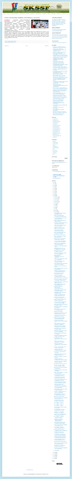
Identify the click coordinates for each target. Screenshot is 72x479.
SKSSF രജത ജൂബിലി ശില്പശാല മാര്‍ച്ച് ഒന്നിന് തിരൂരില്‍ (60, 233)
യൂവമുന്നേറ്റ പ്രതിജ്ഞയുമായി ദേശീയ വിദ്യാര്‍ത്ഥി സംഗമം (59, 295)
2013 (54, 452)
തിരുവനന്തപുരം (59, 24)
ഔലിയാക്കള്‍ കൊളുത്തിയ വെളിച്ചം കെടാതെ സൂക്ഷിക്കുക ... (60, 331)
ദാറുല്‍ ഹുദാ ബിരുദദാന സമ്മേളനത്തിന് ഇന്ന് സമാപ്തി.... (60, 276)
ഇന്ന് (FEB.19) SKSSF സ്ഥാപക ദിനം (60, 363)
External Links (22, 13)
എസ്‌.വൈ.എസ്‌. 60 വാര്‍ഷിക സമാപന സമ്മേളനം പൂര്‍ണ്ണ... (59, 365)
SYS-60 (14, 42)
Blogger (47, 474)
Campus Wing (55, 143)
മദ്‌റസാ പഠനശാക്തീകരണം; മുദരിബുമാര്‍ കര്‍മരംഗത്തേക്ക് (58, 100)
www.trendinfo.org (56, 126)
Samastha (44, 13)
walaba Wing (55, 142)
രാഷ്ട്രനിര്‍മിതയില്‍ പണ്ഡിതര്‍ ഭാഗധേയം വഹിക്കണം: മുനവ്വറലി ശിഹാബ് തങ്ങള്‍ (60, 56)
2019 (54, 188)
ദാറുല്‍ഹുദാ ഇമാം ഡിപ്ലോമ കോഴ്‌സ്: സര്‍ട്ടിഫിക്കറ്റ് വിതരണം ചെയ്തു (60, 98)
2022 (54, 183)
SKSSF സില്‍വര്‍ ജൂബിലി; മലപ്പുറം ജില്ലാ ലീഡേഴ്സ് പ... (60, 221)
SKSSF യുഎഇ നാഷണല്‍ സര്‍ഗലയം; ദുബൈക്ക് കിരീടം (61, 269)
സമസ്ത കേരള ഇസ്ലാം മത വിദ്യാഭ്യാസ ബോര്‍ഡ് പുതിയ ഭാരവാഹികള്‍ (58, 102)
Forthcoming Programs (14, 13)
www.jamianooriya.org (56, 121)
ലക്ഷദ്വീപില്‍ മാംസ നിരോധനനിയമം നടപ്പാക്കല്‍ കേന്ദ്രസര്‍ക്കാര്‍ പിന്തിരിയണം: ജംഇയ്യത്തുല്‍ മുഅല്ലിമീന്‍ (59, 59)
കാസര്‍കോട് (54, 19)
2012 (54, 453)
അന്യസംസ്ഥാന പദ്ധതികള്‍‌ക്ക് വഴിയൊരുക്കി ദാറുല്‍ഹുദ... (59, 239)
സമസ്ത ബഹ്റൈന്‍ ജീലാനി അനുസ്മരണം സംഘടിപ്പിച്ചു (59, 342)
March (55, 210)
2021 (54, 185)
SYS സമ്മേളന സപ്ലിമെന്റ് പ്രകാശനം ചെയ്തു (58, 417)
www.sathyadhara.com (57, 129)
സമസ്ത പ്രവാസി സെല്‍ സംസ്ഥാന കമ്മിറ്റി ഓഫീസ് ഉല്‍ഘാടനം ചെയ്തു (59, 96)
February (55, 211)
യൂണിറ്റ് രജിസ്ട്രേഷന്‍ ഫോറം (60, 162)
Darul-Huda (59, 37)
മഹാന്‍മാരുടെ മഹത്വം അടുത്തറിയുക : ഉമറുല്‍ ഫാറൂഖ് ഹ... (60, 338)
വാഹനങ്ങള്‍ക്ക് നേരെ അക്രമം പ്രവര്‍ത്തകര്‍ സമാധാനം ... (59, 375)
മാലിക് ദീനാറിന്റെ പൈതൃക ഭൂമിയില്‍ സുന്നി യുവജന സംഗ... (60, 398)
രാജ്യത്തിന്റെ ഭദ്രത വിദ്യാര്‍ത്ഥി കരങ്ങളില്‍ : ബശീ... (60, 293)
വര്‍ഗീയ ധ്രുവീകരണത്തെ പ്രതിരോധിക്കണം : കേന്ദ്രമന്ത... (60, 385)
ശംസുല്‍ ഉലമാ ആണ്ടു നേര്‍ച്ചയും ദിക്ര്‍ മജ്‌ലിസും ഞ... (60, 213)
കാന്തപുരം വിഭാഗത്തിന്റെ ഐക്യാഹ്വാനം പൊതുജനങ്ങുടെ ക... (60, 321)
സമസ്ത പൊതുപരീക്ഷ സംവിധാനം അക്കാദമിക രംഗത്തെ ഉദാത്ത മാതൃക (59, 47)
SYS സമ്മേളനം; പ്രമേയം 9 (59, 402)
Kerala (12, 42)
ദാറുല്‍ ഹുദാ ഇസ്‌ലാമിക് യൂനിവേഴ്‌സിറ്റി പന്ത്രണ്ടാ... (59, 230)
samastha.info (55, 118)
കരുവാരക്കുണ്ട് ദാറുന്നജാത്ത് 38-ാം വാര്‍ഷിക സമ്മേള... (60, 329)
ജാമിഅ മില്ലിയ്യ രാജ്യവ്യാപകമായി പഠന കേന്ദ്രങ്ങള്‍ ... (59, 256)
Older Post (46, 45)
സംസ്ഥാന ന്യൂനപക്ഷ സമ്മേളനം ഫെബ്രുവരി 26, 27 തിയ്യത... (60, 241)
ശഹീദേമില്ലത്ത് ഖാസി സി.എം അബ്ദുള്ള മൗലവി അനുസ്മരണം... (60, 249)
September (56, 201)
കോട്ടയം (53, 23)
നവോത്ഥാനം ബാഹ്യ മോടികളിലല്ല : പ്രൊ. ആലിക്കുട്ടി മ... (61, 448)
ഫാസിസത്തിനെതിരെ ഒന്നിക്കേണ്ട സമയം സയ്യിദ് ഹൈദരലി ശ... (60, 382)
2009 (54, 458)
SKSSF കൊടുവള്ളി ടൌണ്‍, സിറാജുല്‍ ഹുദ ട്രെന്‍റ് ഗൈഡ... (60, 216)
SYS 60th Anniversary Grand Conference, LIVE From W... (59, 401)
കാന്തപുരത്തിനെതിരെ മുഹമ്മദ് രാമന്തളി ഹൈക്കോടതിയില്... (59, 423)
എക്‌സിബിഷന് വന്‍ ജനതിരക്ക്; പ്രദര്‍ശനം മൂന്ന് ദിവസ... (59, 446)
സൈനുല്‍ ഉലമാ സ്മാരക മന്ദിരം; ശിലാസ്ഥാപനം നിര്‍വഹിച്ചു (59, 114)
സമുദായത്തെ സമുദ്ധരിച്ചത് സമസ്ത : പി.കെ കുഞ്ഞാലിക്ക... (60, 387)
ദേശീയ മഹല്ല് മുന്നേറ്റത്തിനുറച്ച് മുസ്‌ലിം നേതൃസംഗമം (60, 300)
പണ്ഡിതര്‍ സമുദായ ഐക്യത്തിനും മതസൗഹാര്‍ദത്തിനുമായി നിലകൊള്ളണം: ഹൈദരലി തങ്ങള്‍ (59, 53)
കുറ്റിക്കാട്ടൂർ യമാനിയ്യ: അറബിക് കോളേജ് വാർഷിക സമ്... (60, 354)
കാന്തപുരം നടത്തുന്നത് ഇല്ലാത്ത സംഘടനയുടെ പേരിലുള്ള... (60, 302)
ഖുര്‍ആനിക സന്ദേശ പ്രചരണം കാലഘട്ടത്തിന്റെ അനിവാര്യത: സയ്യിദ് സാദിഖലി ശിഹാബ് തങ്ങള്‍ (60, 64)
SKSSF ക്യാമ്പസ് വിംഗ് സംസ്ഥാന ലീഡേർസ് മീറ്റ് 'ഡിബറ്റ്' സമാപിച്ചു (59, 76)
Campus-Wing (63, 34)
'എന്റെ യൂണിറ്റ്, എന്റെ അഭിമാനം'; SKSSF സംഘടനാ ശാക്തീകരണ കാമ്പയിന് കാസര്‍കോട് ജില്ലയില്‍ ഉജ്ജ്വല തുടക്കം (60, 79)
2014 (54, 195)
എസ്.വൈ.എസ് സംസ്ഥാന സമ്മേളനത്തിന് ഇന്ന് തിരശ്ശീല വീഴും (60, 430)
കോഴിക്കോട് (54, 20)
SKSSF (27, 13)
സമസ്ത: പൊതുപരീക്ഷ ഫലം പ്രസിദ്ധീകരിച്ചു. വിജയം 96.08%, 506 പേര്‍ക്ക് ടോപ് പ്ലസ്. (59, 50)
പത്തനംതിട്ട (62, 23)
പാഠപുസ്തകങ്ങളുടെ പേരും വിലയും (59, 171)
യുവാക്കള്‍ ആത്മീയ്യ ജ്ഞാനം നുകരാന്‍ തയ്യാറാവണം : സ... (60, 439)
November (56, 198)
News (8, 13)
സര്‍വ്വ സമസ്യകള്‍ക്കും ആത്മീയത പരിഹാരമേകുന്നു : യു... (60, 425)
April (55, 208)
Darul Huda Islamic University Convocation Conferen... (59, 273)
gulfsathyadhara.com (56, 131)
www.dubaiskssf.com (56, 130)
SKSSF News (55, 151)
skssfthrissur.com (56, 134)
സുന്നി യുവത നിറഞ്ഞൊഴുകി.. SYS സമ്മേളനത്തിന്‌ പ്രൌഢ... (60, 380)
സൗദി (53, 29)
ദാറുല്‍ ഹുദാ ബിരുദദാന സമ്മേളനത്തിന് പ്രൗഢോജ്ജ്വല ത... (60, 344)
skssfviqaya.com (56, 122)
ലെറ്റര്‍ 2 (53, 163)
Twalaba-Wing (58, 34)
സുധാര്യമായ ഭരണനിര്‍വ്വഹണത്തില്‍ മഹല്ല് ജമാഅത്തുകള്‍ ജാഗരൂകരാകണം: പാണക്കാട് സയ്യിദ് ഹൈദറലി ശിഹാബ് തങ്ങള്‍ (60, 72)
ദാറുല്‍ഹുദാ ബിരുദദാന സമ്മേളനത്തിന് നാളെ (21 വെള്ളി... (60, 359)
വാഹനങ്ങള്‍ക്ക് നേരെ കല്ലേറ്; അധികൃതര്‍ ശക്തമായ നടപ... (60, 377)
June (55, 205)
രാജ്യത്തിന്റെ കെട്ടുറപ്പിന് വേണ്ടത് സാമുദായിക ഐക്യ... (60, 290)
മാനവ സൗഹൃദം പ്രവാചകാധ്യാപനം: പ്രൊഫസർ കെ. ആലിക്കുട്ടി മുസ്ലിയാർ (60, 88)
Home (4, 13)
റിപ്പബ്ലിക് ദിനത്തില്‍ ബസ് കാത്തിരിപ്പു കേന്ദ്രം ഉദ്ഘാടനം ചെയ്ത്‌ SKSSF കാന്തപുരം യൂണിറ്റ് (60, 91)
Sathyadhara (55, 146)
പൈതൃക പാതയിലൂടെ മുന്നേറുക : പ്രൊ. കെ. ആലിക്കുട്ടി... (60, 392)
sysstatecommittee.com (57, 125)
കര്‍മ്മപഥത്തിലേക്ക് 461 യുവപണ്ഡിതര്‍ (61, 277)
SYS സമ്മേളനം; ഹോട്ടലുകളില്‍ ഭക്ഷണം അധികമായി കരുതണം (60, 435)
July (55, 204)
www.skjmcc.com (56, 120)
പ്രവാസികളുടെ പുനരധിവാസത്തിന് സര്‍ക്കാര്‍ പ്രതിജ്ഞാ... (60, 389)
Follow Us (64, 13)
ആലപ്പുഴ (58, 23)
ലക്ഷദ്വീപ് (54, 25)
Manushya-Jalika (59, 38)
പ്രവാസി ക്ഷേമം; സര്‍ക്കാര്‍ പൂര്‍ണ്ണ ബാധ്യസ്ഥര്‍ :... (60, 407)
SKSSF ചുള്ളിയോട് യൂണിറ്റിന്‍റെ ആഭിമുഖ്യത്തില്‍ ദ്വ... (60, 285)
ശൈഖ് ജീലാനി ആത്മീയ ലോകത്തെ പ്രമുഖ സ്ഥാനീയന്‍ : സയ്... (60, 336)
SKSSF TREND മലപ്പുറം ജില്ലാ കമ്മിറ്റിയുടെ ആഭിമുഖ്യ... (59, 324)
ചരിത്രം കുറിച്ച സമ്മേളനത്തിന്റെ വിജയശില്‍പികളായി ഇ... (60, 244)
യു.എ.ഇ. (57, 29)
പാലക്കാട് (63, 20)
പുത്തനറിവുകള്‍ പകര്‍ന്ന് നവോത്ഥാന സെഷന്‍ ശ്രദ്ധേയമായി (61, 443)
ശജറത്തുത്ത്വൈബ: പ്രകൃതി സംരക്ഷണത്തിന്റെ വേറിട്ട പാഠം (60, 394)
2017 (54, 191)
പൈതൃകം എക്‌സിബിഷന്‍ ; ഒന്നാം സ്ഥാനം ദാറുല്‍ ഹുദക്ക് (60, 347)
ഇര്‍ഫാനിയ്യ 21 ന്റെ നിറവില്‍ (59, 234)
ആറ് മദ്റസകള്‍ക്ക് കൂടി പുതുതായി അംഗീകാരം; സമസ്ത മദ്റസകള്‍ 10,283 (60, 112)
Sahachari (53, 38)
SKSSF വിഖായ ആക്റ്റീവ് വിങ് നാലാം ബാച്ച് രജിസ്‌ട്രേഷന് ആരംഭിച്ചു (59, 93)
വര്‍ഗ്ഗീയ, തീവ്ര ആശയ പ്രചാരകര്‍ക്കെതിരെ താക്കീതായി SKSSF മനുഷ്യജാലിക (60, 85)
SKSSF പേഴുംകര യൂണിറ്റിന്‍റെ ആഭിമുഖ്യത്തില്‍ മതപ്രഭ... (59, 318)
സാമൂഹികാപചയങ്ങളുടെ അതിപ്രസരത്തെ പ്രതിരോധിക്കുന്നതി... (58, 420)
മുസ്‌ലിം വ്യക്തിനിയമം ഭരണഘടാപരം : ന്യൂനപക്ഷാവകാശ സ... (59, 287)
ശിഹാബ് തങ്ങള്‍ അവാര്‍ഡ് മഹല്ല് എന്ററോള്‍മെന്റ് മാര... (60, 218)
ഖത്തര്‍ (63, 29)
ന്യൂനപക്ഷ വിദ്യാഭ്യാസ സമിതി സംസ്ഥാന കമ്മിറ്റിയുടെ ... (60, 253)
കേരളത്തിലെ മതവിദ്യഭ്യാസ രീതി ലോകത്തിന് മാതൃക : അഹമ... (60, 313)
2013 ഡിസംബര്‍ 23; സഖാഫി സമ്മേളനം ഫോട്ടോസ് (59, 251)
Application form (54, 167)
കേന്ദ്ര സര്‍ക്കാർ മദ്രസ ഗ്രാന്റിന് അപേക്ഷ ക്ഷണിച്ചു (60, 237)
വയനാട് (63, 19)
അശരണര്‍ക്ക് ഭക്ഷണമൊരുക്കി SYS (60, 441)
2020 (54, 186)
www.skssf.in (55, 124)
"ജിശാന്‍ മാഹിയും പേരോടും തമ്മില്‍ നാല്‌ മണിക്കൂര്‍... (60, 368)
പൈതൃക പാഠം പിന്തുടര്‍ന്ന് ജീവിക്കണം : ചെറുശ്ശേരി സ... (59, 412)
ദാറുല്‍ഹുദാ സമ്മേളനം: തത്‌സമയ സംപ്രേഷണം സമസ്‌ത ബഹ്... (60, 280)
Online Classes (38, 13)
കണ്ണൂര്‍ (59, 19)
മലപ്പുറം (59, 20)
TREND (53, 34)
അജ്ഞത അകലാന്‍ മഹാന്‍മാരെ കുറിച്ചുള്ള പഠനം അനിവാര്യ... (60, 326)
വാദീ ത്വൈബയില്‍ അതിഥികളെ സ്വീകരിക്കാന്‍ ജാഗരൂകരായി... (60, 437)
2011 (54, 455)
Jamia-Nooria (54, 37)
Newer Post (6, 45)
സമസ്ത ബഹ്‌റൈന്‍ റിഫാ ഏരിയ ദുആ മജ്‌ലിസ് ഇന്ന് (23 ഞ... (60, 282)
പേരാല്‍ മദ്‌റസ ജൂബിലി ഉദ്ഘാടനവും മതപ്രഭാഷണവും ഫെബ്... (60, 223)
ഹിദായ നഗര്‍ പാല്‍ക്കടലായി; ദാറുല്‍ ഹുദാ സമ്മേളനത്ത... (60, 259)
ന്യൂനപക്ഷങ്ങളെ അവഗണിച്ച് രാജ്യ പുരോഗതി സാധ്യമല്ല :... (60, 264)
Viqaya (54, 145)
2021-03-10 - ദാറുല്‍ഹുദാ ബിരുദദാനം (59, 42)
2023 (54, 182)
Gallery (48, 13)
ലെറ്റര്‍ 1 (53, 162)
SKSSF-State (64, 37)
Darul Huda (55, 150)
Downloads (53, 13)
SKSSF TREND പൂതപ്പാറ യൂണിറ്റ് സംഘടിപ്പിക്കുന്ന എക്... (60, 309)
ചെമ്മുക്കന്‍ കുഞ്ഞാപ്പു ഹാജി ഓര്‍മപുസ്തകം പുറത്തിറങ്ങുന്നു (58, 62)
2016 (54, 192)
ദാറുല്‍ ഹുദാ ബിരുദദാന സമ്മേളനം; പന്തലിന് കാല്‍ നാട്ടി (60, 362)
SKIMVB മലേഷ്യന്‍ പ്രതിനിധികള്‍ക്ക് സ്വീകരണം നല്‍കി (60, 305)
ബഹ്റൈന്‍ (54, 30)
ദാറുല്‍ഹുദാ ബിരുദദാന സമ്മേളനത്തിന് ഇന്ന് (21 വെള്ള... (60, 350)
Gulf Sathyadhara (56, 147)
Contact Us (59, 13)
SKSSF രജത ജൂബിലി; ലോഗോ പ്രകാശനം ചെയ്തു (59, 261)
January (55, 450)
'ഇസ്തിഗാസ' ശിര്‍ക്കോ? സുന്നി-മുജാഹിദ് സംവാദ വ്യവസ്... (59, 228)
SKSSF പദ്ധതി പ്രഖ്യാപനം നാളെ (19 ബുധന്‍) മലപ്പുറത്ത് (61, 373)
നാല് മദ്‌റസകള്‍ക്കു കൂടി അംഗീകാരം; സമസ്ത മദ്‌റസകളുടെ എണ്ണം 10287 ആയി (60, 67)
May (55, 207)
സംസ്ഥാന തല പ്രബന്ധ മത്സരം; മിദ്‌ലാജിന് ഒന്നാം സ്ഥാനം (60, 316)
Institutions (32, 13)
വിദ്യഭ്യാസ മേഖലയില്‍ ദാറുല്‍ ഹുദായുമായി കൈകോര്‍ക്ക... (59, 271)
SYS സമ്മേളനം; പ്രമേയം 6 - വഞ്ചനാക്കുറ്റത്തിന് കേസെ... (59, 427)
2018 (54, 189)
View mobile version (29, 469)
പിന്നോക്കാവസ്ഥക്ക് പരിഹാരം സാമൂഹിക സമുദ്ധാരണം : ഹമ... (60, 297)
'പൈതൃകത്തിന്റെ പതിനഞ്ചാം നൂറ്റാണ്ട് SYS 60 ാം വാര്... (59, 410)
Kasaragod (8, 42)
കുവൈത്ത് (59, 30)
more (54, 154)
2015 (54, 194)
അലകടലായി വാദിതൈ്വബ (59, 396)
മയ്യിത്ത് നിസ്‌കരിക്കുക (58, 311)
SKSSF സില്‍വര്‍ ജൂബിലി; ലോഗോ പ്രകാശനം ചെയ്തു (60, 226)
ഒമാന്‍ (60, 29)
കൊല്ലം (54, 24)
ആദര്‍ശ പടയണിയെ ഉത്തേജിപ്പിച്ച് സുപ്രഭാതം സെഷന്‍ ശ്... (60, 415)
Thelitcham (55, 152)
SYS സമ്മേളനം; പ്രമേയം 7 (59, 405)
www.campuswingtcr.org (57, 135)
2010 (54, 456)
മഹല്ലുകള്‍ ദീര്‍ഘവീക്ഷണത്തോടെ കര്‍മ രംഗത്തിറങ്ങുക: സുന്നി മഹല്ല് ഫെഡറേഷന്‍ (60, 82)
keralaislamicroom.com (57, 133)
